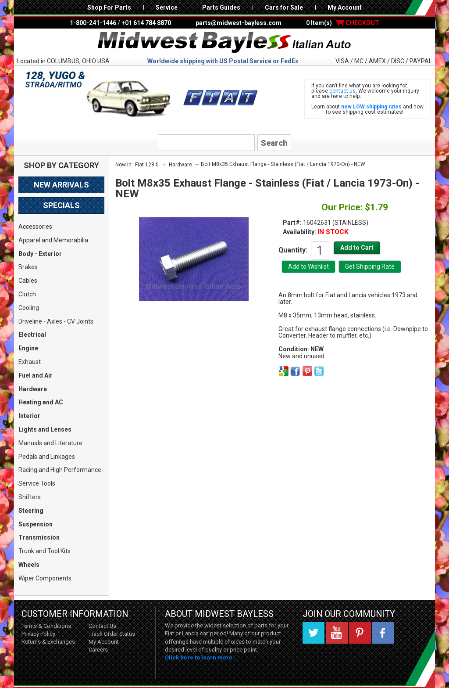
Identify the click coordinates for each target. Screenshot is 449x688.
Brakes (28, 266)
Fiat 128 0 (147, 165)
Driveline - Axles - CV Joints (55, 321)
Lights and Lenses (44, 429)
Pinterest (360, 633)
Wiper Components (44, 578)
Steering (30, 510)
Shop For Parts (109, 7)
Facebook (383, 633)
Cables (27, 280)
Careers (98, 649)
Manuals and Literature (50, 443)
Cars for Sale (284, 7)
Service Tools (36, 483)
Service (167, 7)
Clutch (27, 294)
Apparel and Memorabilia (53, 240)
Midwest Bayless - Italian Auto (224, 43)
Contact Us (102, 626)
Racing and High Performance (59, 469)
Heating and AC (40, 402)
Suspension (35, 524)
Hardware (32, 389)
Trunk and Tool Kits (44, 551)
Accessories (35, 226)
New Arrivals (61, 184)
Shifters (29, 497)
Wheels (28, 564)
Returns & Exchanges (48, 641)
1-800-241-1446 (93, 22)
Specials (61, 205)
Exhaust (29, 361)
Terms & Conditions (46, 626)
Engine (28, 348)
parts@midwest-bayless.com (239, 22)
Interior (29, 415)
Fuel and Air (35, 375)
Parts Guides (221, 7)
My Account (345, 7)
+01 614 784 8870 (146, 22)
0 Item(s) (342, 22)
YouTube (337, 633)
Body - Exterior (40, 253)
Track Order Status (112, 633)
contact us (342, 91)
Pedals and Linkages (46, 456)
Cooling (28, 307)
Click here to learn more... (201, 657)
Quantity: (292, 250)
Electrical (32, 334)
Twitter (313, 633)
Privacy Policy (38, 633)
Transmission (39, 537)
